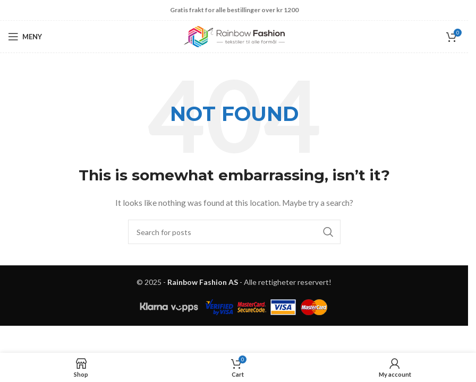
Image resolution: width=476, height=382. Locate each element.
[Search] (234, 232)
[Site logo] (234, 35)
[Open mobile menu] (25, 36)
